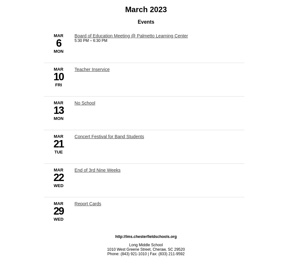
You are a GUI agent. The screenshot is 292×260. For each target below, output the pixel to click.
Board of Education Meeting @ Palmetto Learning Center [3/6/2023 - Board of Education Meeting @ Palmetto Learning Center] (131, 35)
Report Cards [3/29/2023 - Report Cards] (87, 203)
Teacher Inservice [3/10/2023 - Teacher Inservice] (92, 69)
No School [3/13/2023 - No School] (84, 103)
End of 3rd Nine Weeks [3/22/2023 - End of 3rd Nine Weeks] (97, 170)
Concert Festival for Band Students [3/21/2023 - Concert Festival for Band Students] (109, 136)
